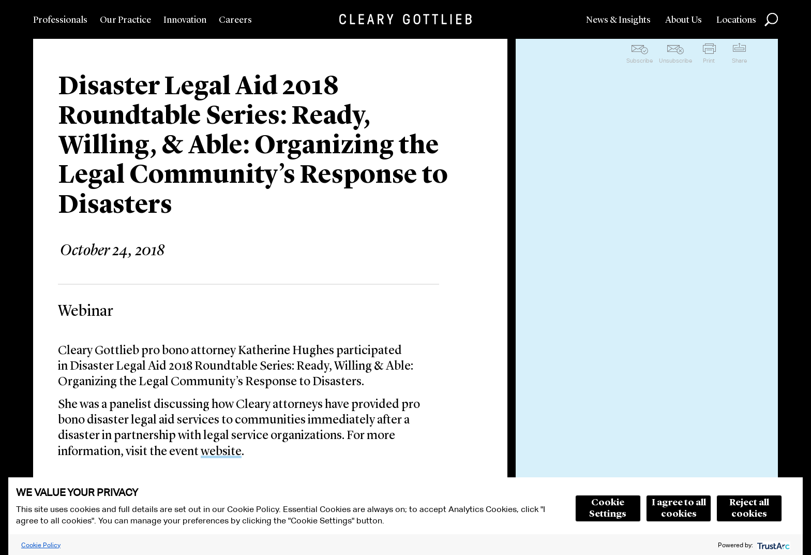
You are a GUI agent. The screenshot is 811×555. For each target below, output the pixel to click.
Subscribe (639, 60)
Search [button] (771, 19)
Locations (736, 20)
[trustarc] (772, 544)
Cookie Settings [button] (607, 508)
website (221, 452)
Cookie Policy (41, 545)
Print (709, 60)
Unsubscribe (675, 60)
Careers (235, 20)
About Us (683, 20)
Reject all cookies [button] (749, 508)
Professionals (60, 20)
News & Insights (618, 20)
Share (739, 60)
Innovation (184, 20)
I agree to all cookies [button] (679, 508)
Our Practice (125, 20)
